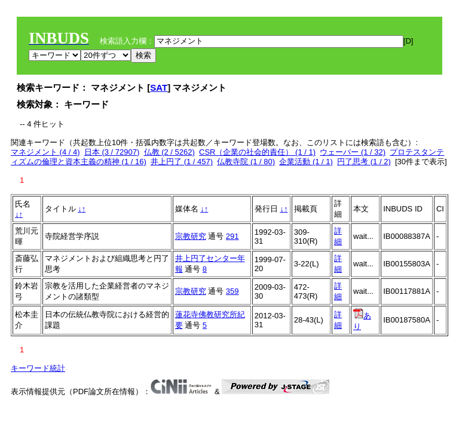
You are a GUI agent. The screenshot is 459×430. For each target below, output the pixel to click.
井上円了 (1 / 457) (182, 161)
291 (232, 236)
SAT (158, 87)
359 (232, 291)
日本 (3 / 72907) (112, 152)
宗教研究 (190, 236)
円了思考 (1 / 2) (364, 161)
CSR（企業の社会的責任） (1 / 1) (257, 152)
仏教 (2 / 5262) (169, 152)
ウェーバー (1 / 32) (352, 152)
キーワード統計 (38, 368)
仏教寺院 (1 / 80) (246, 161)
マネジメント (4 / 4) (45, 152)
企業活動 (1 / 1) (306, 161)
